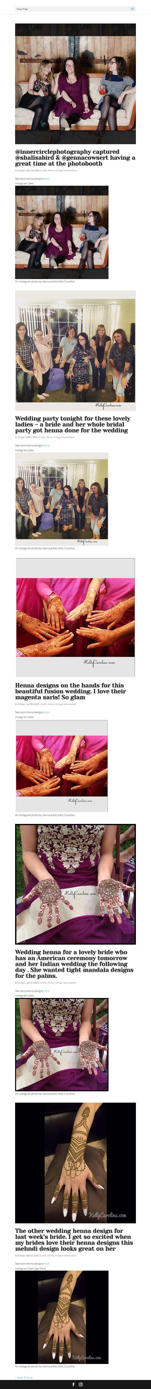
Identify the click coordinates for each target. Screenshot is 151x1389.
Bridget (21, 170)
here (46, 178)
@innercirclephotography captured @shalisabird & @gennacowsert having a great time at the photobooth (75, 157)
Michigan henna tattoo (66, 170)
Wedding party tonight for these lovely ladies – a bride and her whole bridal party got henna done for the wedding (72, 424)
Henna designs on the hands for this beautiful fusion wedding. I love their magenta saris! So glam (70, 691)
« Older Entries (24, 1377)
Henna (51, 170)
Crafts (44, 170)
